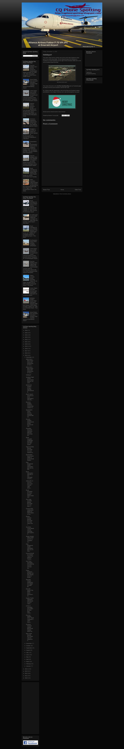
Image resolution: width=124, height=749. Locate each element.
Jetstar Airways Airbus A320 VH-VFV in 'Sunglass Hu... (30, 539)
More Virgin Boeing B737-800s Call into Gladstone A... (29, 637)
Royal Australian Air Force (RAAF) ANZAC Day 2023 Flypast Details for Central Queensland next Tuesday (30, 172)
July (27, 652)
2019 (26, 346)
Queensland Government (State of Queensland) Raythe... (30, 457)
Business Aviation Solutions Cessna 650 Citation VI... (30, 404)
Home (62, 189)
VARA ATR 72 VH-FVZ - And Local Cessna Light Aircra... (29, 484)
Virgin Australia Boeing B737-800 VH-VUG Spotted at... (30, 449)
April (27, 659)
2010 (26, 678)
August (28, 650)
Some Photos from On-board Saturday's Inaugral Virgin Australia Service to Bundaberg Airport (30, 84)
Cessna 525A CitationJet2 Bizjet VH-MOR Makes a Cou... (30, 511)
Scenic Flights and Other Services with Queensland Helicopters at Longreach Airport (30, 292)
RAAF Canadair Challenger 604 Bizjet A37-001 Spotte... (29, 441)
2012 (26, 673)
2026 (26, 330)
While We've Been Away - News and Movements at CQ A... (30, 362)
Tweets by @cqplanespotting (91, 73)
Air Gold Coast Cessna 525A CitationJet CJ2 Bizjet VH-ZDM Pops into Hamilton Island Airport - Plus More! (30, 219)
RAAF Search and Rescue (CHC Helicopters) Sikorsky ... (29, 397)
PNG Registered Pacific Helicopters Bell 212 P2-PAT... (30, 466)
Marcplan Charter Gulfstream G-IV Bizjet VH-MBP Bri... (29, 583)
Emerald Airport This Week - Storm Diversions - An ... (29, 592)
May (27, 657)
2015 (26, 355)
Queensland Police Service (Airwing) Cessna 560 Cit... (29, 413)
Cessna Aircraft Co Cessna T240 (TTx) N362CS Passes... (30, 556)
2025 (26, 332)
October (28, 645)
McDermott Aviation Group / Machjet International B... (30, 388)
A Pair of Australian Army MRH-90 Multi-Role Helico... (29, 609)
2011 (26, 675)
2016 (26, 353)
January (28, 666)
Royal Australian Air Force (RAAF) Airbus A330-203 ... (30, 493)
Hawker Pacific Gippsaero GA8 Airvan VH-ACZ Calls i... (30, 600)
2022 (26, 339)
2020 (26, 344)
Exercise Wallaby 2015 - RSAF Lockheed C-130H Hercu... (30, 619)
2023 (26, 337)
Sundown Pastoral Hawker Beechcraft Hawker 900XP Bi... (29, 628)
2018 (26, 348)
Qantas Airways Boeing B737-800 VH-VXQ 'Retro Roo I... (29, 520)
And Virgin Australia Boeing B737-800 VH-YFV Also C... (29, 503)
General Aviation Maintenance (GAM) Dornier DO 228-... (30, 423)
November (29, 643)
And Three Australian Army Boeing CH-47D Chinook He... (30, 565)
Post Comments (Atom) (65, 194)
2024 (26, 335)
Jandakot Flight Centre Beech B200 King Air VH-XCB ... (30, 380)
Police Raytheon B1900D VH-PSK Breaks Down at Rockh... (30, 574)
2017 (26, 350)
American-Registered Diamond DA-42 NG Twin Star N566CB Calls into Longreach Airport (30, 122)
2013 (26, 671)
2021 (26, 341)
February (28, 663)
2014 (26, 669)
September (29, 648)
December (29, 357)
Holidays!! (28, 375)
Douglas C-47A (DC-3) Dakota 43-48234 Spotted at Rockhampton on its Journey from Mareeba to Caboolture (30, 133)
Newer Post (46, 189)
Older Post (78, 189)
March (28, 661)
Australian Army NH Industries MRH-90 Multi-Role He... (29, 432)
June (27, 654)
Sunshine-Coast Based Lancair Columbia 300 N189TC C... (30, 530)
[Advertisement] (62, 174)
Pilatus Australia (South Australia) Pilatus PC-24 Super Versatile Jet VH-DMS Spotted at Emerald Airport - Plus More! (30, 280)
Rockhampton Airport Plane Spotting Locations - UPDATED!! (33, 243)
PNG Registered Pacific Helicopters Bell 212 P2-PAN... (30, 547)
